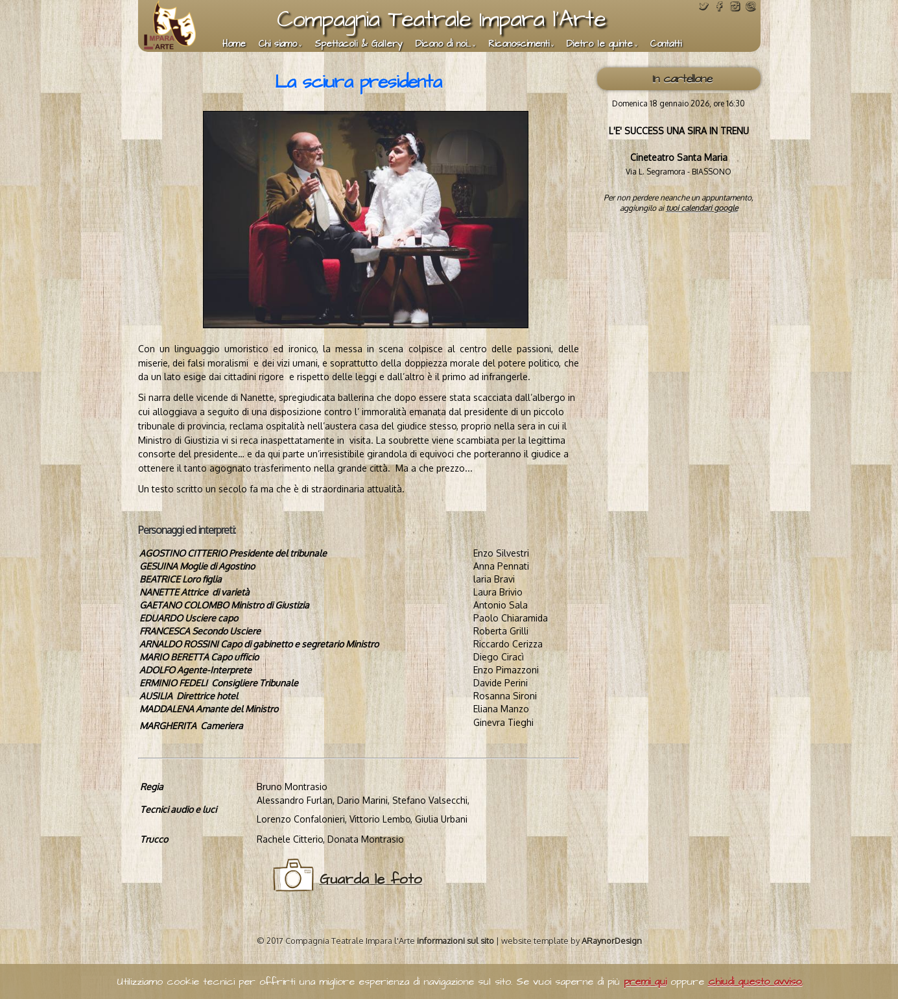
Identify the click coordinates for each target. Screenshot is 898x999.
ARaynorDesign (612, 940)
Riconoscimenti (518, 44)
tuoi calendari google (702, 208)
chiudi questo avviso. (755, 981)
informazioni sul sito (455, 940)
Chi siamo (278, 44)
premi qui (645, 981)
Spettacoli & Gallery (358, 44)
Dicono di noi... (443, 44)
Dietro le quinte (600, 44)
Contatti (665, 44)
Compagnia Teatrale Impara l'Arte (441, 19)
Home (234, 44)
